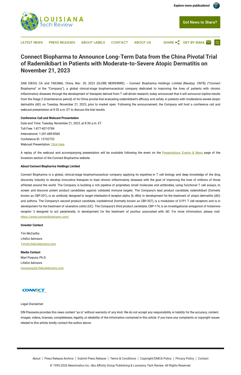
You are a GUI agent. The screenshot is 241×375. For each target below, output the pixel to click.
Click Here (57, 144)
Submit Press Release (91, 358)
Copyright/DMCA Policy (156, 358)
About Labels (93, 42)
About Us (142, 42)
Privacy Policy (184, 358)
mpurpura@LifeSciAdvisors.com (42, 268)
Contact (119, 42)
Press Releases (62, 42)
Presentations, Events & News (182, 152)
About (36, 358)
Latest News (32, 42)
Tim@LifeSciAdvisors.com (38, 244)
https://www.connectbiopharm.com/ (45, 217)
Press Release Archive (58, 358)
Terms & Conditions (123, 358)
